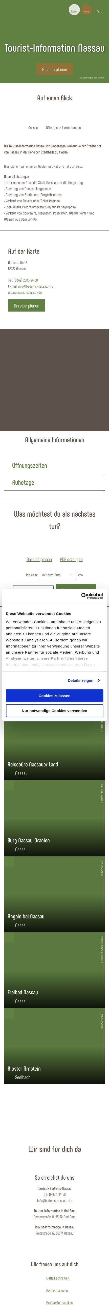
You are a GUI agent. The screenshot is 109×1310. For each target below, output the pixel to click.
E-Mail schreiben (57, 1277)
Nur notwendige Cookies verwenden (54, 710)
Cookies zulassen (55, 695)
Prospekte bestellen (59, 1302)
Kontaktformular (57, 1290)
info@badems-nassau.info (35, 286)
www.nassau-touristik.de (25, 292)
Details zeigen (80, 680)
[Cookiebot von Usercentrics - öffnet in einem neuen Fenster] (81, 596)
